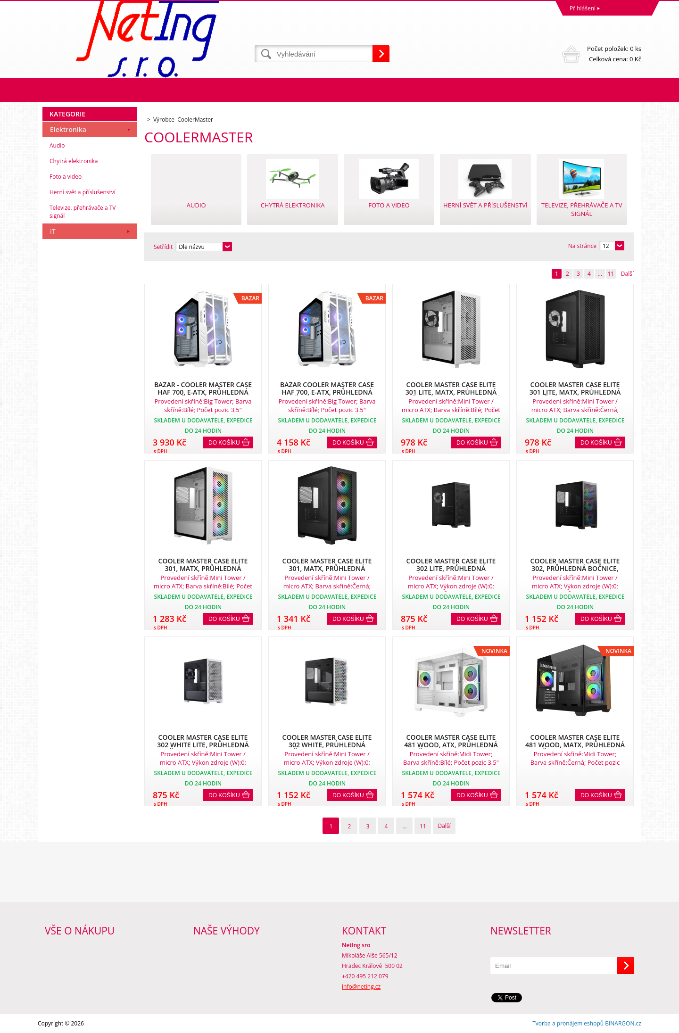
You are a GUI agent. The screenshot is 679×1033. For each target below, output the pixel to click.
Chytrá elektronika (74, 161)
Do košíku (224, 442)
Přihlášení (583, 8)
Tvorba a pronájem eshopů (568, 1023)
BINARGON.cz (623, 1023)
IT (53, 231)
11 (610, 274)
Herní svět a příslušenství (83, 192)
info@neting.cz (361, 987)
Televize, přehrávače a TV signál (83, 212)
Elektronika (68, 129)
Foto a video (66, 177)
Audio (57, 145)
